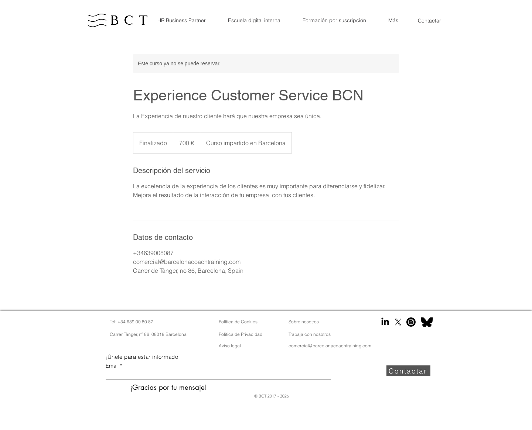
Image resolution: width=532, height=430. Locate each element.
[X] (398, 322)
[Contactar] (429, 20)
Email (112, 365)
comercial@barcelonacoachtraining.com (330, 345)
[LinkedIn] (385, 322)
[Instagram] (411, 322)
